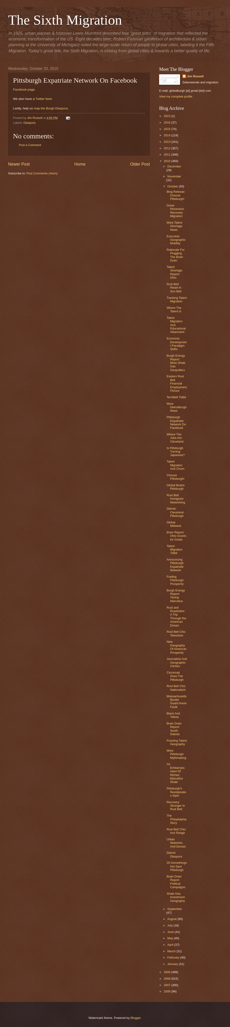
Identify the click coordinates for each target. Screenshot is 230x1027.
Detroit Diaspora (174, 854)
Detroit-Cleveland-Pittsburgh (175, 512)
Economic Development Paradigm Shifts (177, 344)
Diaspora (29, 122)
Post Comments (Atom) (42, 173)
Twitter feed (43, 99)
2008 (167, 978)
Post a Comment (30, 145)
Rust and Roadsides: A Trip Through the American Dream (176, 616)
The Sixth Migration (65, 20)
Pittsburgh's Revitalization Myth (176, 792)
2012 (167, 148)
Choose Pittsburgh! (175, 476)
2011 (167, 154)
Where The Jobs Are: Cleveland (175, 438)
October (173, 186)
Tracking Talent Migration (177, 299)
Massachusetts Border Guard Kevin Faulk (177, 701)
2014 (167, 135)
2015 (167, 129)
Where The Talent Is (174, 309)
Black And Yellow (173, 715)
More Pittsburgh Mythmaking (176, 754)
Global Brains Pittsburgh (175, 486)
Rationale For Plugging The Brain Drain (175, 255)
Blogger (136, 1018)
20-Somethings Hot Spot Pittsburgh (177, 866)
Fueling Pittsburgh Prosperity (175, 580)
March (171, 951)
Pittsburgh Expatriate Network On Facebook (176, 422)
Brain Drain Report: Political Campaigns (176, 882)
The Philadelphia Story (176, 819)
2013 (167, 141)
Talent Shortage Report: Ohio (174, 272)
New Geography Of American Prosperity (177, 647)
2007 (167, 985)
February (173, 957)
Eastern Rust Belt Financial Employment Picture (177, 383)
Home (79, 164)
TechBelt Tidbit (176, 397)
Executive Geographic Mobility (176, 240)
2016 (167, 122)
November (174, 176)
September (174, 909)
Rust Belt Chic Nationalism (176, 687)
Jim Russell (195, 76)
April (170, 944)
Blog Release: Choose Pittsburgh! (176, 195)
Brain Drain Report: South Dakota (174, 729)
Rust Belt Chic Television (176, 633)
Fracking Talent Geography (177, 742)
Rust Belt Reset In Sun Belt (174, 287)
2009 (167, 972)
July (170, 925)
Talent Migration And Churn (175, 465)
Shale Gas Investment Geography (176, 897)
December (174, 166)
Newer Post (19, 164)
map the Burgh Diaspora (51, 108)
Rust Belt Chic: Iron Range (176, 831)
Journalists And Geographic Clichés (177, 662)
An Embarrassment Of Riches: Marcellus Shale (175, 773)
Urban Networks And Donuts (176, 843)
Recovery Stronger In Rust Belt (176, 805)
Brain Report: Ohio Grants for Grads (176, 536)
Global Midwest (174, 524)
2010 (167, 161)
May (170, 938)
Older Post (140, 164)
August (172, 919)
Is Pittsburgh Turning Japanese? (176, 451)
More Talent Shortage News (174, 226)
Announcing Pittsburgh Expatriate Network (175, 565)
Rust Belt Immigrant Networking (176, 498)
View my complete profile (175, 96)
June (171, 932)
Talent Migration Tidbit (174, 549)
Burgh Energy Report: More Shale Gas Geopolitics (176, 363)
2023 (167, 116)
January (173, 964)
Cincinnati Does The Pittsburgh (175, 676)
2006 (167, 991)
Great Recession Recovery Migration (175, 211)
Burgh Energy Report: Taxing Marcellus (176, 596)
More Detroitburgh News (177, 407)
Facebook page (24, 89)
